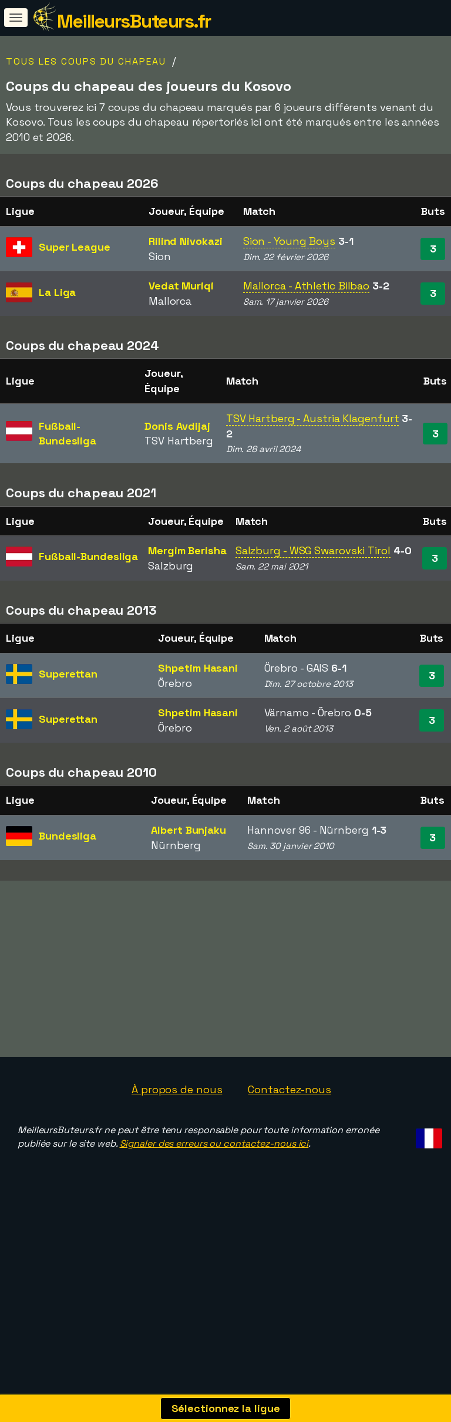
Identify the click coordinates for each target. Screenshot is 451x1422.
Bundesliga (67, 836)
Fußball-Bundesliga (88, 556)
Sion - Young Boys (289, 241)
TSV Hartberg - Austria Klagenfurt (312, 418)
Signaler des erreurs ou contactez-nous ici (214, 1150)
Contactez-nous (289, 1096)
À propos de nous (177, 1096)
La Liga (57, 292)
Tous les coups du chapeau (86, 61)
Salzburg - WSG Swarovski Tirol (313, 550)
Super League (74, 247)
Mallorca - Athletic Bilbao (306, 285)
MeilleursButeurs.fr (134, 21)
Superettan (68, 673)
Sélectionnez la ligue (225, 1408)
